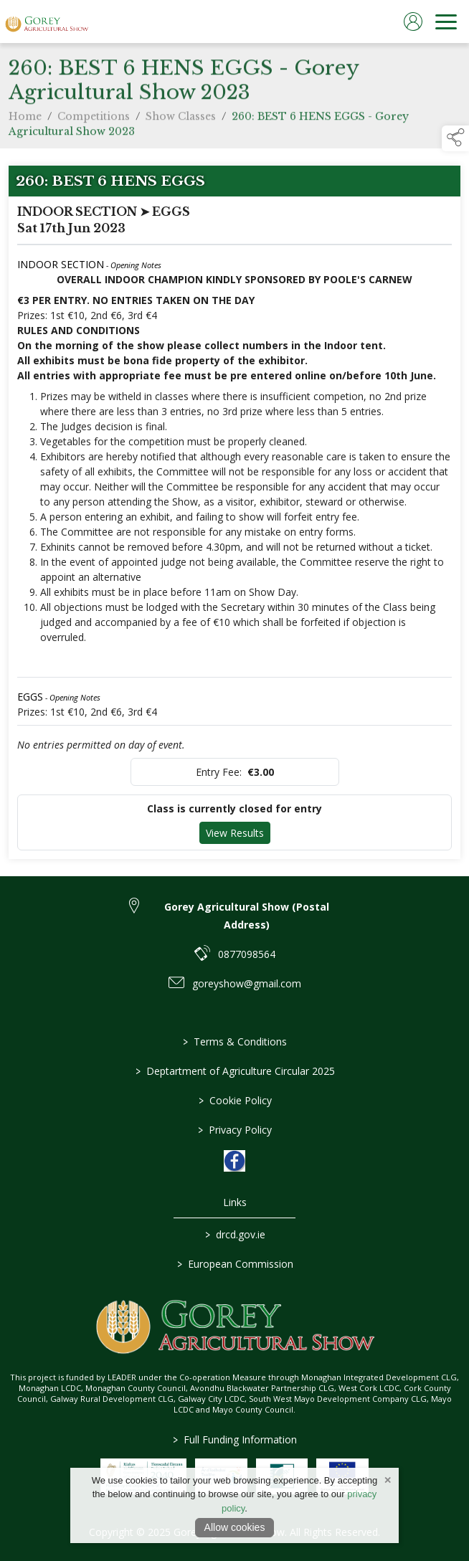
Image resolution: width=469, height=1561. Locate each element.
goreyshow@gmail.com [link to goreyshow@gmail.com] (246, 983)
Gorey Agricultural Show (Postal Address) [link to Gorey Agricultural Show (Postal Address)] (246, 915)
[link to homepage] (47, 21)
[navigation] (446, 21)
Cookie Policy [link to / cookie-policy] (234, 1100)
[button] (455, 138)
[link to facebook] (234, 1161)
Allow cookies (234, 1527)
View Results (235, 833)
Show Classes (181, 121)
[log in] (413, 21)
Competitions (93, 121)
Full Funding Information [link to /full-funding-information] (235, 1439)
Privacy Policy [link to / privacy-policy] (235, 1129)
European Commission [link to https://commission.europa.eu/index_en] (234, 1264)
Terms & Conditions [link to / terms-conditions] (235, 1041)
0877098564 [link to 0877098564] (246, 954)
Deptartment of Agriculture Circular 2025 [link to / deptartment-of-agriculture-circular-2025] (234, 1071)
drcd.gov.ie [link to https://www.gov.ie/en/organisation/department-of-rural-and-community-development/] (234, 1234)
